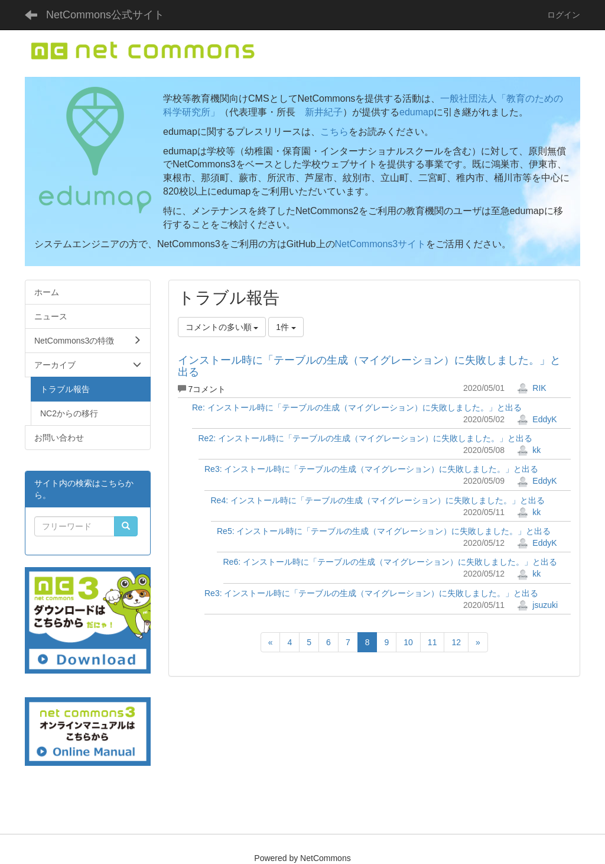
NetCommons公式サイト (105, 15)
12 (456, 642)
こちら (334, 132)
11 (432, 642)
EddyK (537, 419)
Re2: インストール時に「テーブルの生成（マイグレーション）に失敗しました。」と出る (365, 438)
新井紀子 (324, 112)
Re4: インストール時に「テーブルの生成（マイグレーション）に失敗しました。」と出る (378, 500)
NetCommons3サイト (381, 244)
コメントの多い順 (222, 327)
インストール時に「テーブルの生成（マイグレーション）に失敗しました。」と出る (369, 366)
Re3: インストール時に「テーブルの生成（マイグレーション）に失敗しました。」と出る (371, 469)
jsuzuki (537, 605)
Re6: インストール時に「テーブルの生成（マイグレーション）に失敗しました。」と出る (390, 562)
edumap (416, 112)
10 (408, 642)
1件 (286, 327)
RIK (531, 388)
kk (529, 450)
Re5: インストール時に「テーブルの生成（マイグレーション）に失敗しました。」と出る (384, 531)
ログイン (563, 15)
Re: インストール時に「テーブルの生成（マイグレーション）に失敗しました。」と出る (357, 407)
